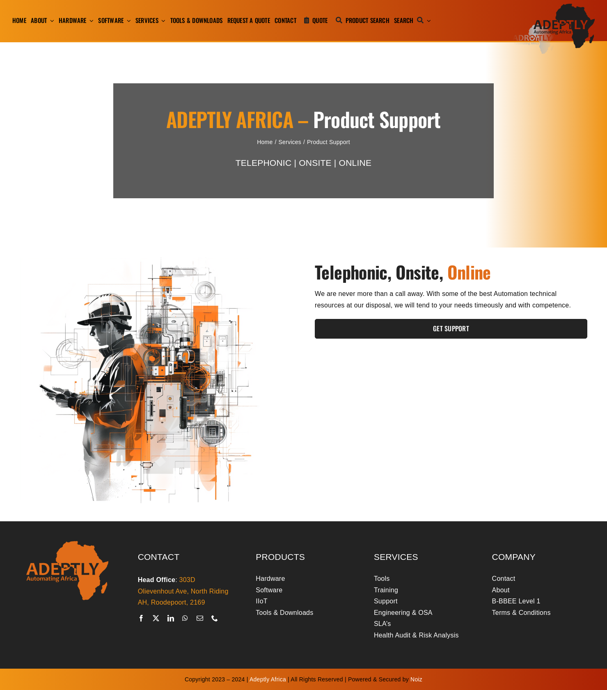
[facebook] (141, 618)
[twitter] (156, 618)
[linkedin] (170, 618)
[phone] (214, 618)
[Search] (410, 20)
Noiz (416, 679)
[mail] (200, 618)
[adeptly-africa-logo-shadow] (554, 6)
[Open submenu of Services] (162, 20)
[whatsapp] (185, 618)
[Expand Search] (429, 20)
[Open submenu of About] (50, 20)
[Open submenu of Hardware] (90, 20)
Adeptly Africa (268, 679)
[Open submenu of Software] (127, 20)
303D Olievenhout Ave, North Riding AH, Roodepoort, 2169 (183, 591)
